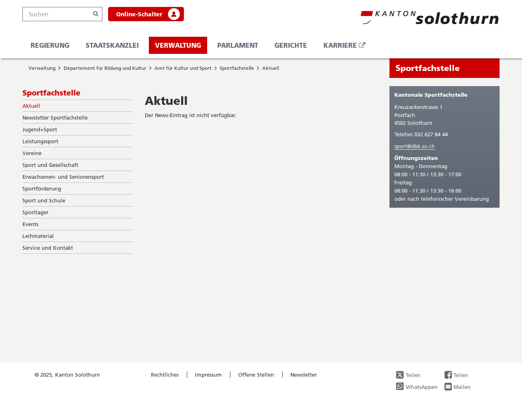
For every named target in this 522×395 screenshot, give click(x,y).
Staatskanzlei (112, 45)
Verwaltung (178, 45)
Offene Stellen (256, 374)
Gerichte (290, 45)
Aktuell (270, 68)
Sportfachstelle (237, 68)
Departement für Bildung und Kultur (105, 68)
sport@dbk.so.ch (414, 146)
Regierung (50, 45)
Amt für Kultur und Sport (183, 68)
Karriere (347, 47)
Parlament (237, 45)
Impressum (208, 374)
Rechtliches (165, 374)
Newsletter (303, 374)
